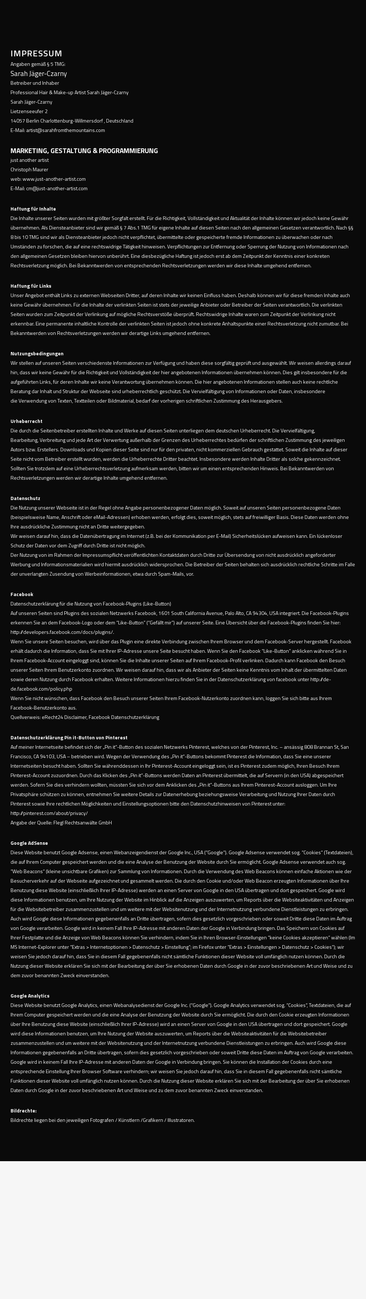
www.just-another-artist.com (54, 179)
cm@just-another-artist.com (57, 188)
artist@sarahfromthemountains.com (65, 130)
